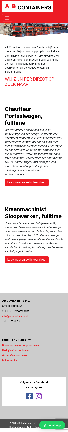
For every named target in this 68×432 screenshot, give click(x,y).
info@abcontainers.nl (15, 316)
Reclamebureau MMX (20, 427)
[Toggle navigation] (7, 18)
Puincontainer (10, 360)
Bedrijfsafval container (15, 350)
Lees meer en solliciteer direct (26, 182)
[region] (34, 26)
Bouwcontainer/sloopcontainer (20, 345)
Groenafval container (14, 355)
